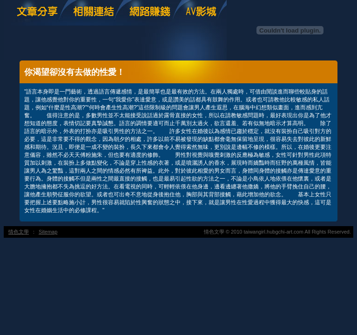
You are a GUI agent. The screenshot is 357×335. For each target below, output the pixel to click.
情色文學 (18, 231)
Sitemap (48, 231)
